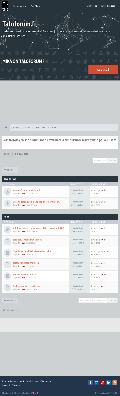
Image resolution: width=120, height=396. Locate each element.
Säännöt (6, 385)
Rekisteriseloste (10, 381)
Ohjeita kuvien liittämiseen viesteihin (32, 251)
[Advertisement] (60, 102)
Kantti (103, 251)
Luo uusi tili (92, 5)
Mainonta (16, 385)
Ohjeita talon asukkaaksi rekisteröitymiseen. (36, 201)
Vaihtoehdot (85, 300)
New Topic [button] (10, 169)
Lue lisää (103, 69)
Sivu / (112, 160)
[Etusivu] (6, 127)
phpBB (13, 393)
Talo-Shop (35, 6)
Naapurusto (19, 6)
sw (23, 193)
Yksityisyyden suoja (29, 381)
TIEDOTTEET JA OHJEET (17, 154)
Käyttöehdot (46, 381)
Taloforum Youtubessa (24, 274)
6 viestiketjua (100, 160)
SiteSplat (21, 393)
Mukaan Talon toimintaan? (26, 190)
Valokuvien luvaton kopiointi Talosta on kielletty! (38, 228)
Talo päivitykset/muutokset (27, 239)
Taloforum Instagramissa (26, 262)
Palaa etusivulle (10, 309)
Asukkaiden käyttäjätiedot (27, 286)
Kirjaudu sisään (108, 5)
